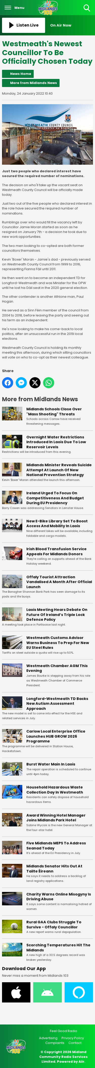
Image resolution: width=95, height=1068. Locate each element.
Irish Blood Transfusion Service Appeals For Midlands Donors (56, 551)
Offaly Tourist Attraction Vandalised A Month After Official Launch (59, 581)
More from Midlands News (33, 82)
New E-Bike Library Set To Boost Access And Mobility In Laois (57, 523)
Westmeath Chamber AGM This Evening (57, 668)
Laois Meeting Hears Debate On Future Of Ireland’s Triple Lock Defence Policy (56, 614)
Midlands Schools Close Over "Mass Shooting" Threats (54, 412)
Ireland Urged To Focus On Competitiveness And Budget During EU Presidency (55, 497)
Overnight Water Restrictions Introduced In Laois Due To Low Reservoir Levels (56, 441)
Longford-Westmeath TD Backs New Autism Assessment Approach (57, 703)
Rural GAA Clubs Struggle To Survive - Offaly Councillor (53, 925)
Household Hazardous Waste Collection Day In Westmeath (54, 790)
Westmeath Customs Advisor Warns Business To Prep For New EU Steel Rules (57, 642)
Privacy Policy (73, 1038)
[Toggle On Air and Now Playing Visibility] (71, 25)
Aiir (81, 1061)
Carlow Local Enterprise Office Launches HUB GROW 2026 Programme (55, 736)
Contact (75, 1042)
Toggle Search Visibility (87, 8)
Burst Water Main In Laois (50, 764)
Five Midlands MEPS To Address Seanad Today (56, 846)
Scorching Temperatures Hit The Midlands (58, 948)
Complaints (54, 1042)
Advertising (48, 1038)
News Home (20, 73)
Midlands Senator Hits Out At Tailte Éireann (54, 869)
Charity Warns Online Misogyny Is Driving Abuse (58, 896)
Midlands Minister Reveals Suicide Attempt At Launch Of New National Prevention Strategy (59, 469)
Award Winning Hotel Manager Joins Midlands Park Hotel (56, 818)
